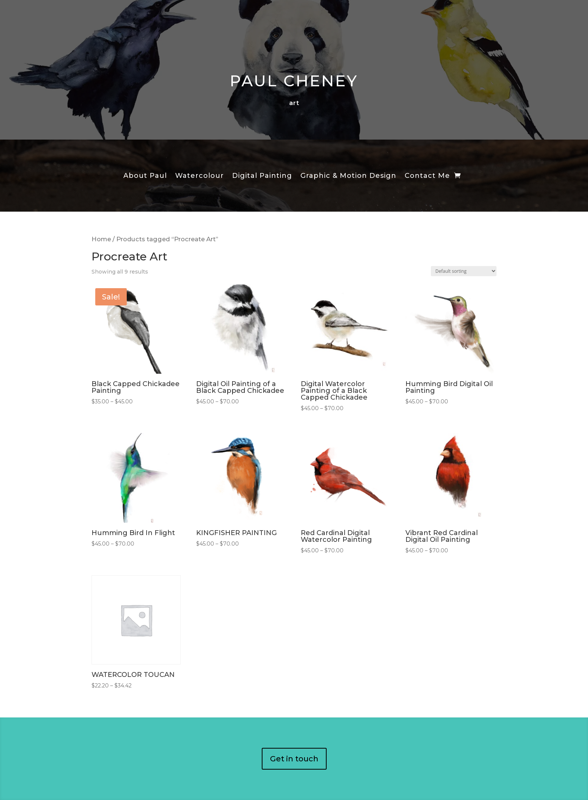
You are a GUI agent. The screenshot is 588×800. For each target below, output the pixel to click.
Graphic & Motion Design (348, 176)
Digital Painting (262, 176)
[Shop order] (463, 271)
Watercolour (199, 176)
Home (101, 239)
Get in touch (294, 758)
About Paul (145, 176)
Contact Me (427, 176)
